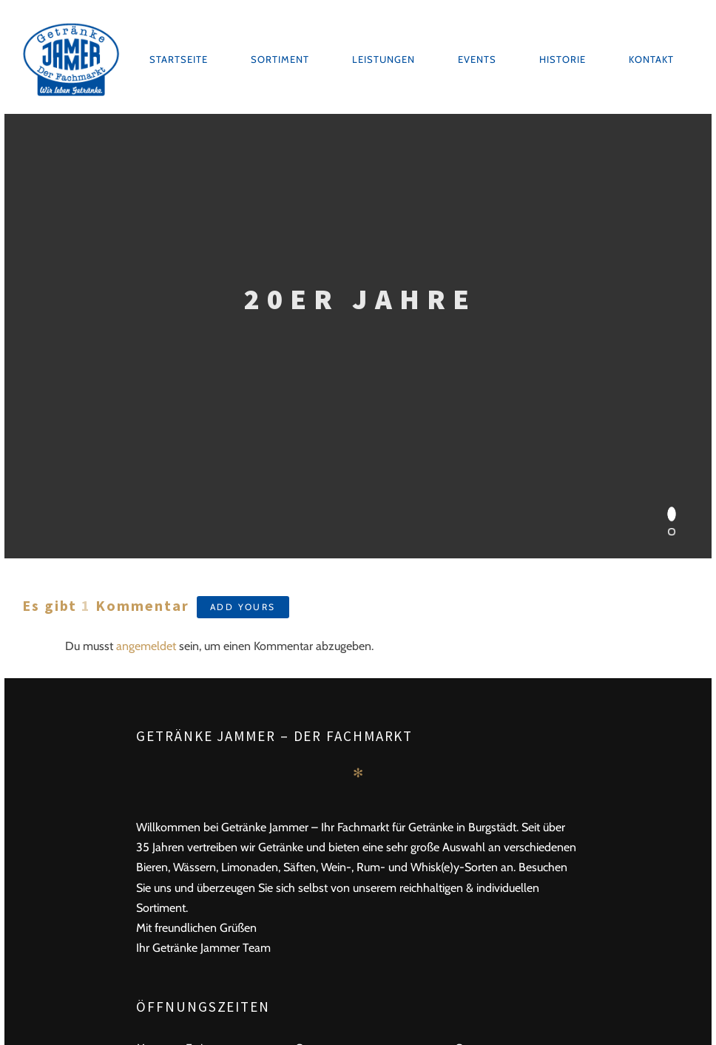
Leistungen (383, 59)
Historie (562, 59)
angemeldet (146, 646)
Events (477, 59)
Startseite (178, 59)
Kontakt (651, 59)
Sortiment (280, 59)
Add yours (243, 606)
